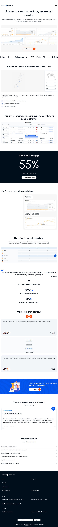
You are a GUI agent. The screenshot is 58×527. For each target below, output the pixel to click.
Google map (34, 479)
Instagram (36, 520)
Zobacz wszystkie (29, 405)
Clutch (3, 479)
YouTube (29, 520)
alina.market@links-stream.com (39, 511)
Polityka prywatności (17, 524)
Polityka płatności (41, 524)
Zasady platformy (24, 524)
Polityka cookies (35, 524)
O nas (4, 508)
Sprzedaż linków (35, 490)
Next (31, 316)
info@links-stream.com (7, 511)
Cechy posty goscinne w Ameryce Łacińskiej (12, 499)
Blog (3, 496)
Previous (27, 316)
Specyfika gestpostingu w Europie (39, 499)
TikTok (23, 520)
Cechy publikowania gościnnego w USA (11, 503)
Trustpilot (4, 483)
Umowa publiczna (30, 524)
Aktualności (5, 487)
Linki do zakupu (6, 490)
